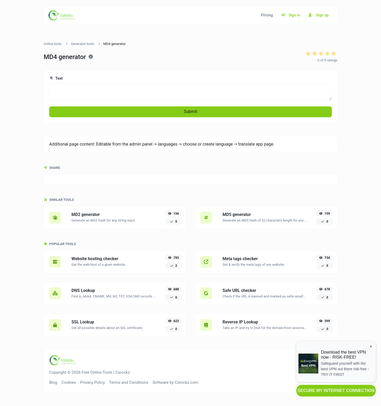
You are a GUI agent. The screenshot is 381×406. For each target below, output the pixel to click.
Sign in (290, 15)
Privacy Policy (92, 382)
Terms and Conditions (128, 382)
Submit (190, 111)
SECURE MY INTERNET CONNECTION (335, 390)
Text (56, 78)
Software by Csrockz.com (175, 382)
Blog (53, 382)
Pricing (267, 15)
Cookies (68, 382)
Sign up (319, 15)
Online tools (53, 44)
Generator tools (82, 44)
